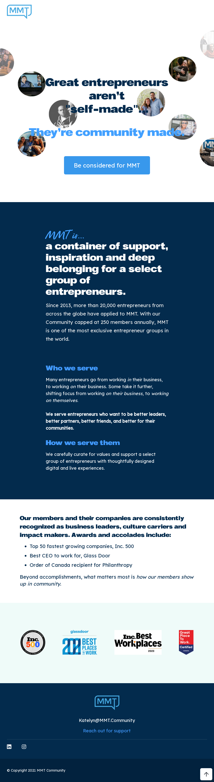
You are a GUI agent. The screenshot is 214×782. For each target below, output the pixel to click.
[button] (205, 12)
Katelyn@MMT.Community (107, 720)
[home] (19, 12)
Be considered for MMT (107, 165)
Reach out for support (107, 731)
